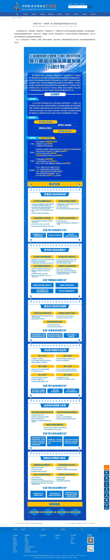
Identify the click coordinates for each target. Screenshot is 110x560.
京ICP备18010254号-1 (38, 557)
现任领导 (15, 543)
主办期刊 (73, 538)
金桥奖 (26, 538)
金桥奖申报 (82, 3)
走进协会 (25, 14)
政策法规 (19, 17)
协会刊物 (93, 14)
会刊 (72, 540)
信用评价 (27, 541)
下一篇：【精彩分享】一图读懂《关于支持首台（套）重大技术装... (81, 523)
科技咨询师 (51, 14)
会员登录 (70, 3)
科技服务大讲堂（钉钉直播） (31, 551)
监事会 (14, 548)
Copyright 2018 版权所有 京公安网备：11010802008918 (55, 557)
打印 (70, 26)
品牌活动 (34, 14)
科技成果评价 (28, 548)
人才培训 (27, 543)
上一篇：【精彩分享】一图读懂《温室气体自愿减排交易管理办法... (29, 523)
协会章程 (15, 540)
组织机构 (15, 550)
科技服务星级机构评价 (29, 546)
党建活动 (57, 538)
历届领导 (15, 541)
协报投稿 (73, 543)
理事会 (14, 546)
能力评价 (27, 545)
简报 (72, 541)
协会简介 (15, 538)
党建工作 (67, 14)
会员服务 (84, 14)
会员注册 (76, 3)
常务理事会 (15, 545)
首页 (17, 14)
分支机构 (59, 14)
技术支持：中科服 (72, 557)
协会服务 (42, 14)
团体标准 (27, 540)
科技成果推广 (28, 550)
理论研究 (76, 14)
